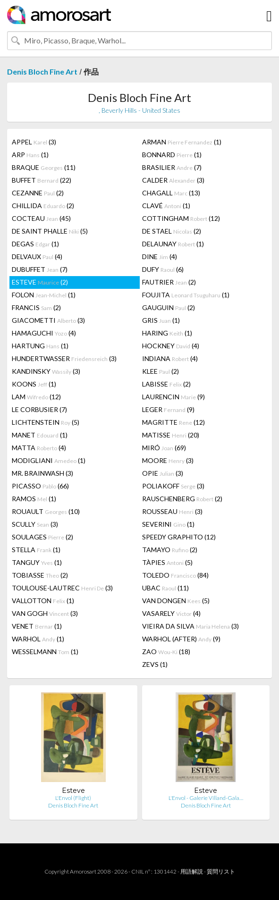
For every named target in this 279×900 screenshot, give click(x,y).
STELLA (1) (36, 550)
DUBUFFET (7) (40, 269)
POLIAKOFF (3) (173, 486)
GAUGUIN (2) (168, 307)
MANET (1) (40, 435)
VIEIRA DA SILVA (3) (190, 626)
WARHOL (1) (38, 639)
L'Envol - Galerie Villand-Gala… (206, 797)
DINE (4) (159, 256)
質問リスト (221, 871)
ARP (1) (30, 155)
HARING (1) (167, 333)
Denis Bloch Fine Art (42, 71)
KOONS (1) (34, 384)
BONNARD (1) (172, 155)
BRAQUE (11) (44, 167)
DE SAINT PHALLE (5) (50, 231)
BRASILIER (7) (172, 167)
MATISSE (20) (170, 435)
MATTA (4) (39, 448)
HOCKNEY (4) (170, 346)
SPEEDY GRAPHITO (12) (179, 537)
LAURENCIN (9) (173, 397)
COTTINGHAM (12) (181, 218)
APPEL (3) (34, 142)
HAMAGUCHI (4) (44, 333)
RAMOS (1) (34, 499)
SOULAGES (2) (42, 537)
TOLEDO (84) (175, 575)
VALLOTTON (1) (43, 601)
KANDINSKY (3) (46, 371)
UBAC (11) (165, 588)
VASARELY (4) (171, 613)
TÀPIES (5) (167, 562)
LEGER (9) (168, 409)
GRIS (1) (161, 320)
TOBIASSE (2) (40, 575)
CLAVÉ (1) (166, 206)
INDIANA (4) (170, 358)
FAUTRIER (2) (169, 282)
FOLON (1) (44, 295)
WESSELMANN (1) (45, 652)
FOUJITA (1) (185, 295)
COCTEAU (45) (41, 218)
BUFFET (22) (41, 180)
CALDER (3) (173, 180)
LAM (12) (36, 397)
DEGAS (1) (35, 244)
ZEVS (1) (155, 664)
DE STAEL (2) (171, 231)
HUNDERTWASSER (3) (64, 358)
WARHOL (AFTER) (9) (181, 639)
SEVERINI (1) (168, 524)
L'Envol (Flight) (73, 797)
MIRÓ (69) (164, 448)
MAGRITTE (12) (173, 422)
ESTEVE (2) (40, 282)
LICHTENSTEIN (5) (45, 422)
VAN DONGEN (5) (176, 601)
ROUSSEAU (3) (172, 511)
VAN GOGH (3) (45, 613)
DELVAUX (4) (37, 256)
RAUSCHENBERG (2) (182, 499)
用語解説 (191, 871)
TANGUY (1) (37, 562)
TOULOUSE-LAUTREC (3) (62, 588)
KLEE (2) (160, 371)
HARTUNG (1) (40, 346)
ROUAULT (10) (46, 511)
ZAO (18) (166, 652)
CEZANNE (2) (38, 193)
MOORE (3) (168, 460)
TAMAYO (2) (169, 550)
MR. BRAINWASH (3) (42, 473)
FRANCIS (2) (36, 307)
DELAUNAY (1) (173, 244)
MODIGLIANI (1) (48, 460)
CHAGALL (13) (171, 193)
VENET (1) (37, 626)
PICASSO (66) (40, 486)
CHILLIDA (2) (43, 206)
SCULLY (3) (35, 524)
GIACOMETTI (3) (48, 320)
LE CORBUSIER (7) (39, 409)
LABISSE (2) (166, 384)
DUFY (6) (163, 269)
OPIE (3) (162, 473)
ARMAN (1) (181, 142)
